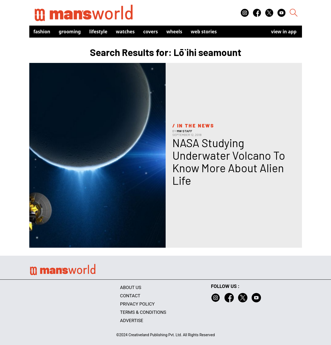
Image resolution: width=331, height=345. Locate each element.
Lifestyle (98, 32)
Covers (150, 32)
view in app (284, 32)
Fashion (42, 32)
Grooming (70, 32)
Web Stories (204, 32)
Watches (125, 32)
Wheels (174, 32)
